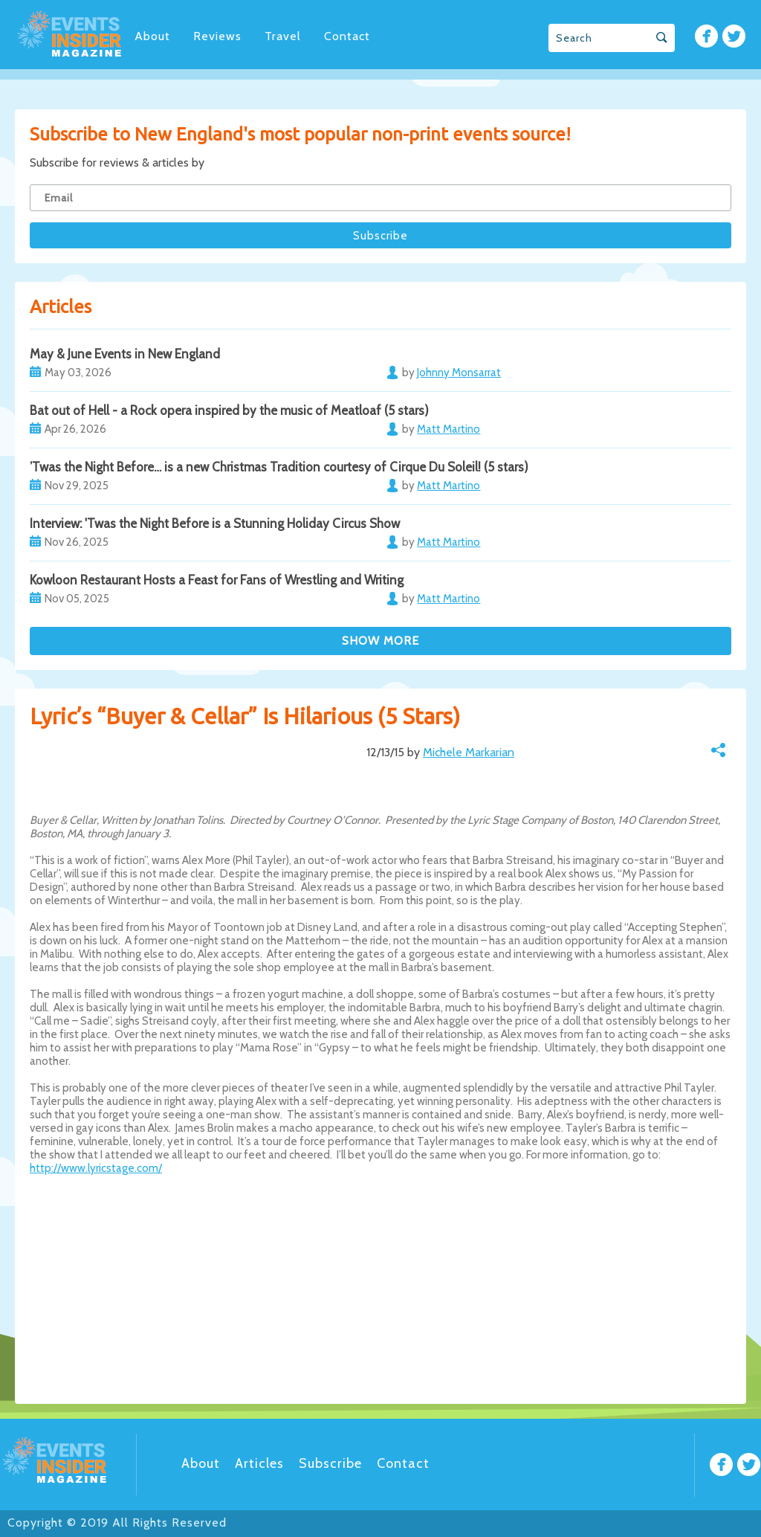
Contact (347, 36)
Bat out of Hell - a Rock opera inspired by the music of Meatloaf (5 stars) (229, 410)
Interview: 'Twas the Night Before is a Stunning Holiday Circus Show (215, 523)
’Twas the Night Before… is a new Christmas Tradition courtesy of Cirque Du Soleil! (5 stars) (279, 467)
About (152, 36)
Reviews (217, 36)
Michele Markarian (468, 752)
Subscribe (330, 1463)
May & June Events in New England (125, 354)
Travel (283, 36)
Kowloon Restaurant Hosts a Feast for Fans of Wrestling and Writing (217, 580)
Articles (259, 1463)
